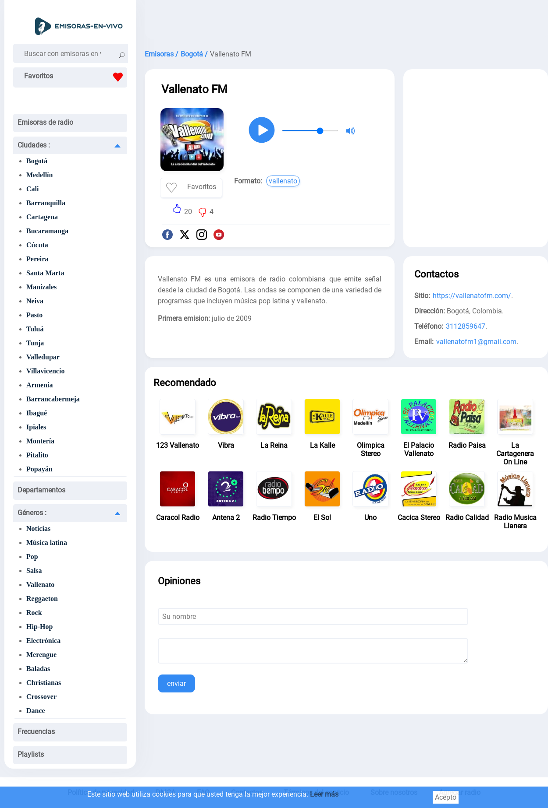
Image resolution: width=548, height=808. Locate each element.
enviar (176, 683)
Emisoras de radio (45, 122)
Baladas (38, 668)
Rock (34, 612)
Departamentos (41, 490)
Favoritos (75, 77)
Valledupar (43, 357)
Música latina (46, 542)
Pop (32, 556)
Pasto (34, 315)
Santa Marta (45, 273)
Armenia (39, 385)
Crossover (41, 696)
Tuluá (34, 329)
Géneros (32, 513)
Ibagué (36, 413)
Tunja (35, 343)
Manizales (41, 287)
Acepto (445, 797)
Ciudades (34, 145)
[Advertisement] (346, 22)
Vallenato (40, 584)
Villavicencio (45, 371)
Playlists (31, 754)
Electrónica (43, 640)
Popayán (39, 469)
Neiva (34, 301)
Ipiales (36, 427)
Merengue (41, 654)
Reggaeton (42, 598)
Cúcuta (37, 245)
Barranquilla (45, 203)
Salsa (34, 570)
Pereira (37, 259)
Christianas (43, 682)
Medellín (39, 175)
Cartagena (42, 217)
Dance (35, 710)
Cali (32, 189)
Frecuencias (36, 731)
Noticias (38, 528)
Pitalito (37, 455)
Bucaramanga (47, 231)
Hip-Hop (39, 626)
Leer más (324, 794)
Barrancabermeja (53, 399)
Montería (40, 441)
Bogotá (36, 161)
